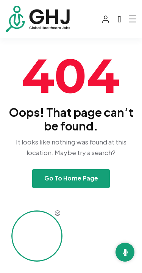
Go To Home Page (71, 178)
